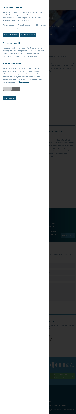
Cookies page (14, 28)
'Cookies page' (24, 82)
